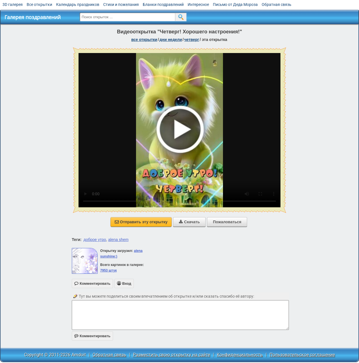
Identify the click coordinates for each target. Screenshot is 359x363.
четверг (191, 39)
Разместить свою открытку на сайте (171, 354)
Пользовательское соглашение (302, 354)
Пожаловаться (227, 222)
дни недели (171, 39)
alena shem (118, 239)
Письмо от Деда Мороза (235, 4)
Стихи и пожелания (121, 4)
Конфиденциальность (240, 354)
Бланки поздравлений (163, 4)
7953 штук (108, 270)
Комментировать (92, 336)
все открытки (144, 39)
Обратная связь (276, 4)
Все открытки (39, 4)
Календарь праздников (77, 4)
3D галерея (13, 4)
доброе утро (95, 239)
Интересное (198, 4)
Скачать (189, 222)
